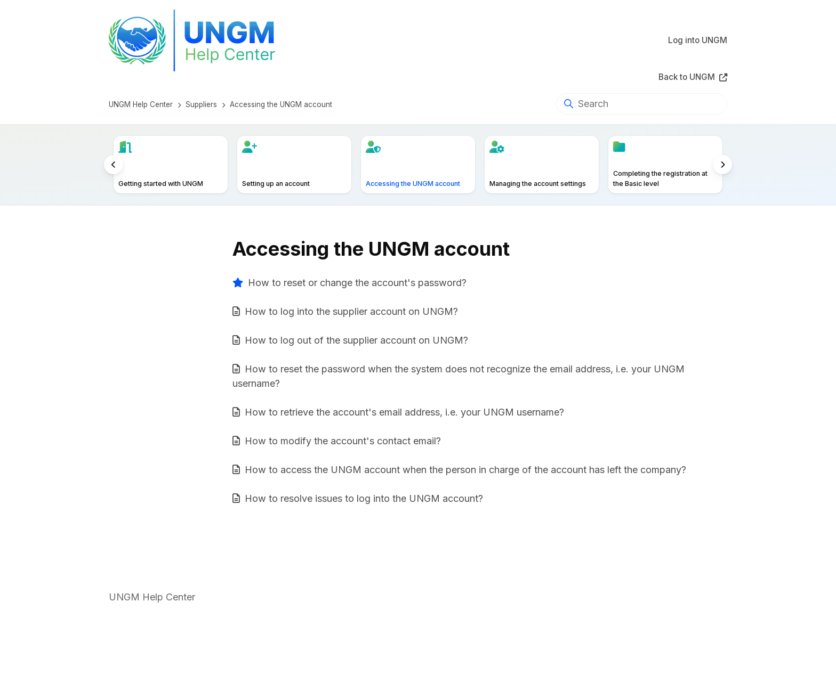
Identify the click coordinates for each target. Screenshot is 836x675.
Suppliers (201, 104)
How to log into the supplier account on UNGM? (351, 311)
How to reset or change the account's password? (357, 282)
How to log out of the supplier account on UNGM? (356, 340)
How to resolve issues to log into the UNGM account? (364, 498)
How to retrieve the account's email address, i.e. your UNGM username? (404, 412)
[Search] (641, 104)
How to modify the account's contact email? (343, 440)
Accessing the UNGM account (281, 104)
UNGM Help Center (141, 104)
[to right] (722, 164)
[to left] (113, 164)
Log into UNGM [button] (697, 40)
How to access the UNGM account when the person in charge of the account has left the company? (465, 469)
